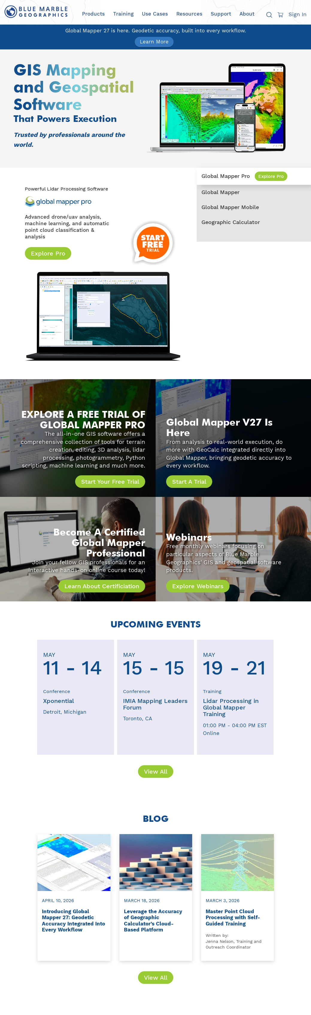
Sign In (298, 14)
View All (155, 771)
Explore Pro (48, 253)
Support (221, 14)
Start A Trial (189, 481)
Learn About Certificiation (101, 586)
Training (123, 14)
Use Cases (155, 14)
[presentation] (24, 697)
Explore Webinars (198, 586)
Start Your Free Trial (110, 481)
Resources (189, 14)
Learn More (154, 42)
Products (93, 14)
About (246, 14)
